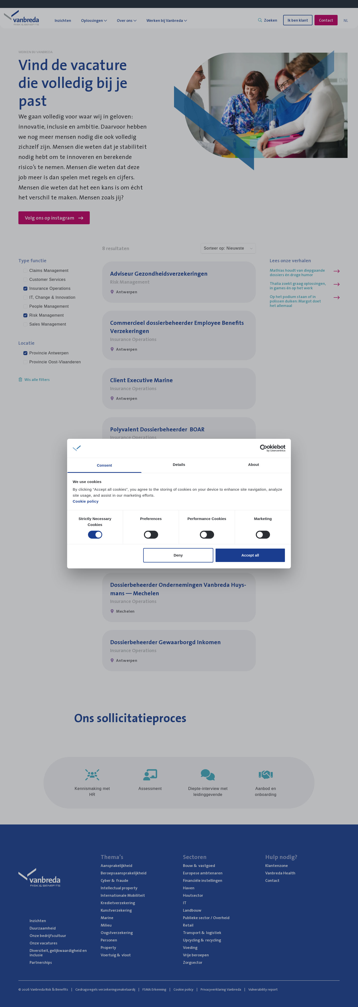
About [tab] (253, 464)
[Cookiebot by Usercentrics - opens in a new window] (263, 448)
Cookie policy (86, 501)
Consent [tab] (104, 465)
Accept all (250, 555)
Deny (178, 555)
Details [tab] (179, 464)
